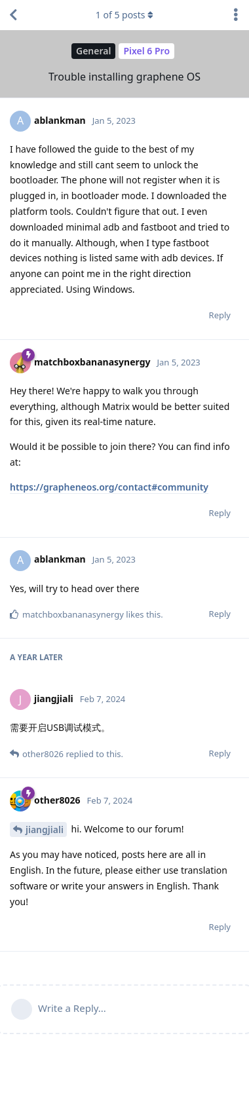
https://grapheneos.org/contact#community (109, 487)
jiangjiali (45, 829)
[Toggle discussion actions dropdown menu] (236, 15)
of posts (124, 15)
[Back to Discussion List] (13, 15)
